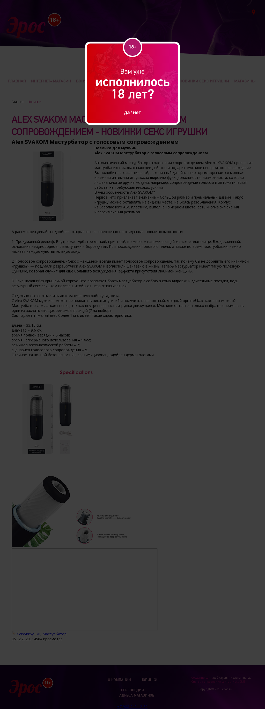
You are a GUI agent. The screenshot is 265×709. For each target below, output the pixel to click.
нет (137, 112)
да (127, 112)
